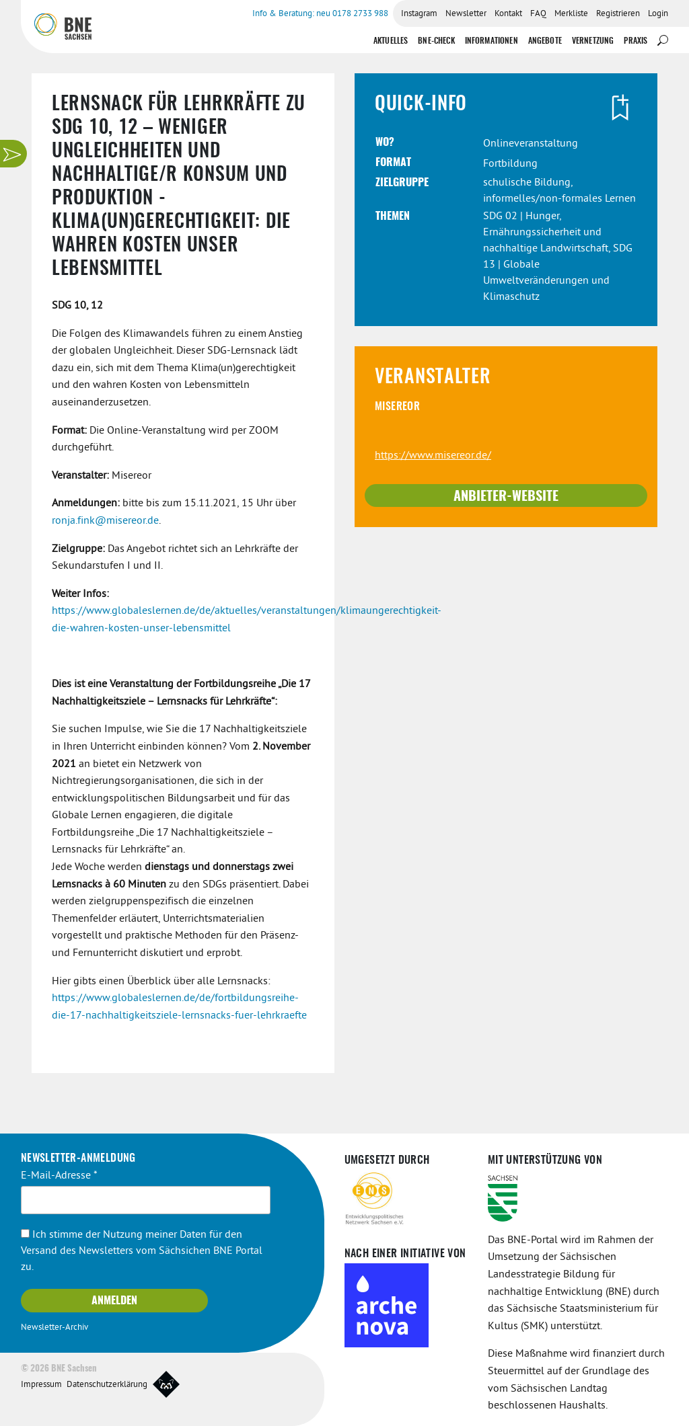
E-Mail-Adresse (59, 1176)
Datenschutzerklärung (107, 1385)
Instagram (419, 14)
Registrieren (618, 14)
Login (658, 14)
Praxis (635, 41)
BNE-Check (436, 41)
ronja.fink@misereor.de (105, 521)
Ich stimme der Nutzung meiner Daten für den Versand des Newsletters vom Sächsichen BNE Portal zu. (141, 1251)
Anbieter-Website (506, 497)
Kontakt (508, 14)
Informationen (491, 41)
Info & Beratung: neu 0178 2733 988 (320, 14)
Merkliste (571, 14)
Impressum (41, 1385)
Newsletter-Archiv (54, 1327)
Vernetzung (593, 41)
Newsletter (465, 14)
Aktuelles (390, 41)
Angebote (545, 41)
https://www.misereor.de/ (433, 456)
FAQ (538, 14)
